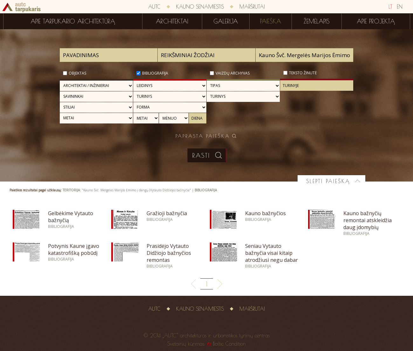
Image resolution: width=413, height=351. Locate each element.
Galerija (225, 21)
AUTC (154, 7)
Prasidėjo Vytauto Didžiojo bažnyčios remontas (169, 252)
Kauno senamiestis (200, 7)
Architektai (172, 21)
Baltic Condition (229, 344)
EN (400, 7)
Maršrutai (252, 7)
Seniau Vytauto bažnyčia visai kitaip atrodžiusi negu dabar (271, 252)
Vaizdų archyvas (233, 73)
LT (390, 7)
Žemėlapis (317, 21)
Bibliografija (155, 73)
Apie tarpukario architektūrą (73, 21)
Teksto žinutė (303, 73)
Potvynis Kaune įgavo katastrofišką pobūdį (73, 249)
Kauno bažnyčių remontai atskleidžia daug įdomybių (367, 220)
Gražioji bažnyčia (167, 213)
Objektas (77, 73)
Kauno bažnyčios (265, 213)
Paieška (270, 21)
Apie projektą (376, 21)
